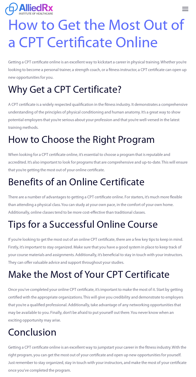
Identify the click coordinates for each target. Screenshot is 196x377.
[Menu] (185, 9)
